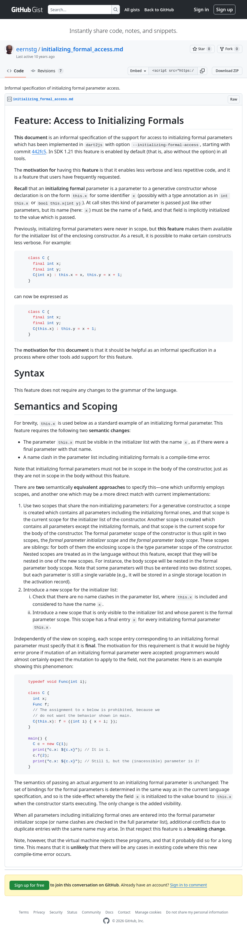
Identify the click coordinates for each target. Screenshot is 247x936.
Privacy (39, 912)
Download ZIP (227, 70)
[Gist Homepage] (27, 9)
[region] (123, 486)
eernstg (26, 49)
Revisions (47, 71)
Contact (124, 912)
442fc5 (39, 151)
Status (72, 912)
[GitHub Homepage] (106, 920)
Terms (24, 912)
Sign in (201, 9)
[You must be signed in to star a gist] (202, 49)
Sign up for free (29, 885)
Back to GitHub (159, 9)
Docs (109, 912)
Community (91, 912)
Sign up (224, 9)
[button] (202, 71)
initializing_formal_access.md (82, 49)
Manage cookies (148, 912)
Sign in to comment (188, 885)
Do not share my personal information (197, 912)
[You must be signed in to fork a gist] (229, 49)
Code (15, 70)
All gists (132, 9)
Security (56, 912)
